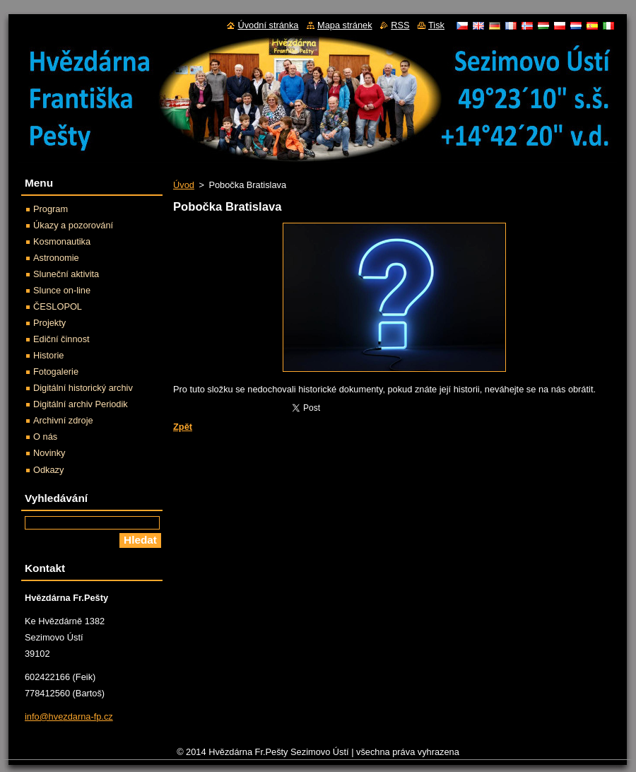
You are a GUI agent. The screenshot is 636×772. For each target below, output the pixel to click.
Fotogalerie (55, 371)
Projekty (49, 322)
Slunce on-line (61, 290)
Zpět (182, 426)
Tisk (436, 25)
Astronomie (56, 257)
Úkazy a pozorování (73, 225)
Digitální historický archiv (83, 387)
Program (50, 209)
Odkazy (48, 469)
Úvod (183, 185)
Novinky (49, 453)
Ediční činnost (61, 339)
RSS (400, 25)
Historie (48, 355)
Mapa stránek (344, 25)
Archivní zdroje (63, 420)
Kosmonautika (61, 241)
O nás (45, 436)
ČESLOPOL (57, 306)
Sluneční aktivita (66, 274)
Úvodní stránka (267, 25)
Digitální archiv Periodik (80, 404)
